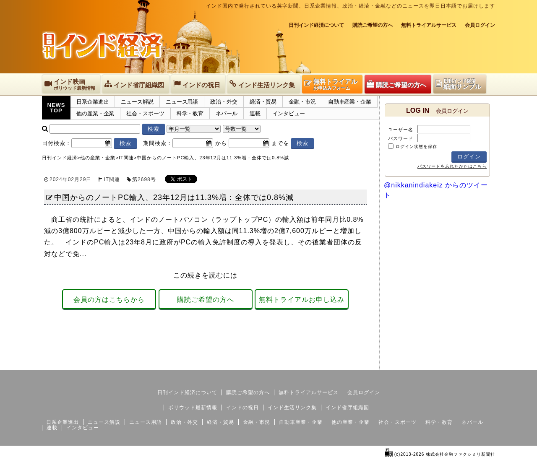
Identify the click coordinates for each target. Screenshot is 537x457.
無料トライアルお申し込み (301, 299)
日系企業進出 (92, 102)
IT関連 (112, 179)
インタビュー (289, 113)
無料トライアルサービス (428, 25)
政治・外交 (223, 102)
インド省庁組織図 (347, 407)
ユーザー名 (400, 129)
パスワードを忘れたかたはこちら (452, 166)
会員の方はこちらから (109, 299)
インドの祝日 (242, 407)
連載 (255, 113)
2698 (144, 179)
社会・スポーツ (145, 113)
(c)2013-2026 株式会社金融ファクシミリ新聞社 (440, 454)
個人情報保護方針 (475, 363)
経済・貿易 (263, 102)
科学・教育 (190, 113)
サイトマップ (431, 363)
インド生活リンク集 (292, 407)
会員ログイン (480, 25)
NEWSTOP (56, 108)
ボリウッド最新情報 (192, 407)
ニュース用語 (182, 102)
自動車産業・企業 (349, 102)
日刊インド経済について (316, 25)
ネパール (226, 113)
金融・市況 (302, 102)
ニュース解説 (137, 102)
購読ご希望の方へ (372, 25)
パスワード (400, 138)
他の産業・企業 (95, 113)
